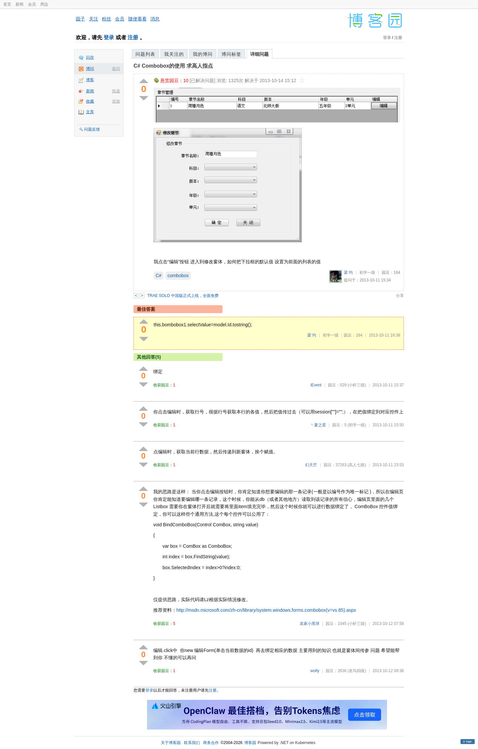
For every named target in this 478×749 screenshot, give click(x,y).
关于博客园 (171, 742)
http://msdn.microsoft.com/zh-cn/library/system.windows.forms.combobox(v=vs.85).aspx (266, 610)
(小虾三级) (356, 385)
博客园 (250, 742)
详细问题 (259, 54)
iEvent (316, 385)
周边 (44, 4)
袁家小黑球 (309, 623)
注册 (133, 37)
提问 (116, 68)
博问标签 (231, 54)
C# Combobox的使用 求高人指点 (173, 66)
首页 (7, 4)
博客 (90, 80)
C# (159, 275)
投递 (116, 91)
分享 (400, 295)
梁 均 (348, 272)
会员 (32, 4)
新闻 (19, 4)
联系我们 (192, 742)
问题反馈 (92, 129)
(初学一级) (356, 425)
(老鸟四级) (356, 670)
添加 (116, 101)
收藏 (90, 101)
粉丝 (106, 18)
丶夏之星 (318, 425)
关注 (93, 18)
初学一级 (367, 272)
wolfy (314, 670)
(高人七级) (356, 465)
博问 (90, 68)
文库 (90, 112)
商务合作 (211, 742)
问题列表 (145, 54)
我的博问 (203, 54)
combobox (178, 275)
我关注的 (174, 54)
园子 (80, 18)
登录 (109, 37)
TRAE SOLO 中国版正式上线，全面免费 (183, 295)
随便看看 (137, 18)
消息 (155, 18)
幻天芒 (311, 465)
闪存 (90, 57)
